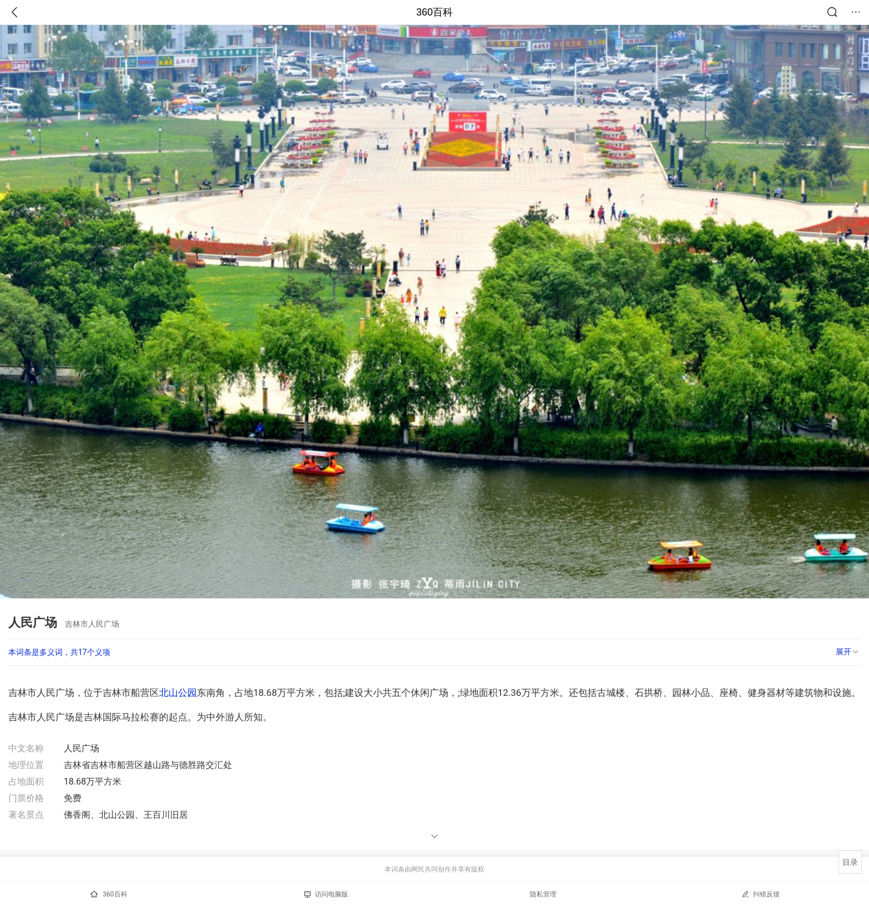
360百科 (434, 12)
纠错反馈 (761, 894)
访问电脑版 (326, 894)
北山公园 (178, 692)
